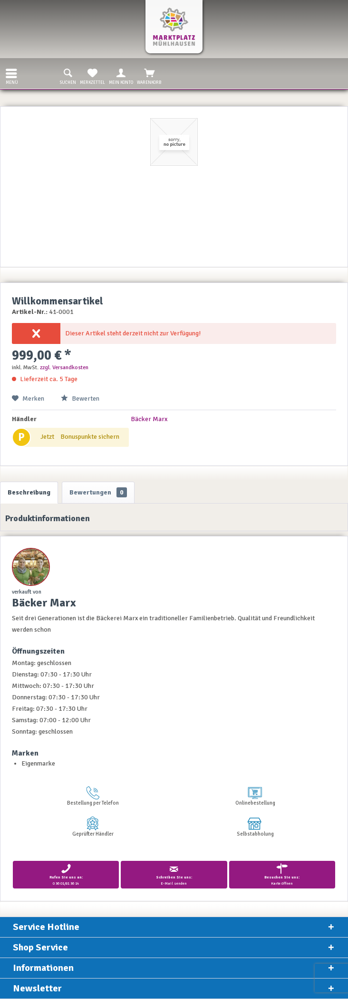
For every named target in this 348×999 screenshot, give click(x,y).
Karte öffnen (282, 874)
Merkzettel (92, 76)
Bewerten (80, 398)
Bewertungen (98, 492)
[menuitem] (9, 73)
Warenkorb (149, 76)
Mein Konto (121, 76)
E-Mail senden (173, 874)
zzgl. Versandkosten (64, 367)
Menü (12, 75)
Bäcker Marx (149, 419)
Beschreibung (29, 492)
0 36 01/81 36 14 (65, 874)
